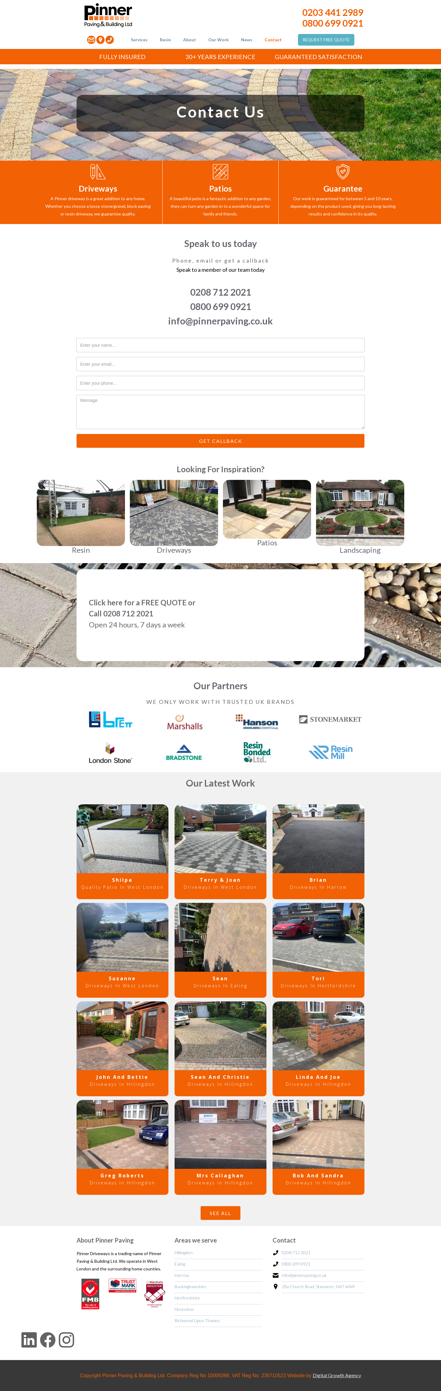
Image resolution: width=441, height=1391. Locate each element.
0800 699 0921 (332, 23)
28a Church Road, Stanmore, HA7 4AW (318, 1286)
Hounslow (184, 1309)
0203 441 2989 (332, 12)
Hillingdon (184, 1252)
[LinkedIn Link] (18, 1340)
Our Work (218, 39)
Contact (273, 39)
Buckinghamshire (190, 1286)
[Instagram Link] (64, 1338)
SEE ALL (220, 1213)
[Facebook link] (46, 1340)
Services (139, 39)
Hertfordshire (187, 1297)
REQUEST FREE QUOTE (326, 39)
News (246, 39)
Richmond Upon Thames (197, 1320)
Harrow (182, 1275)
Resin (165, 39)
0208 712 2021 (220, 291)
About (189, 39)
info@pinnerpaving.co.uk (220, 320)
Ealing (180, 1263)
